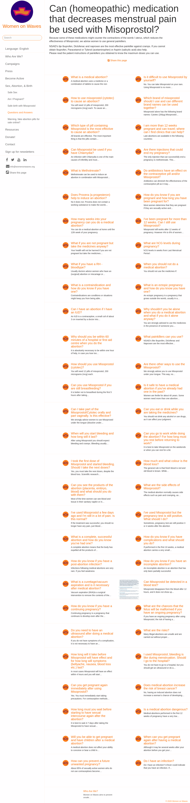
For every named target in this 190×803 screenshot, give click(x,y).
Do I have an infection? (159, 761)
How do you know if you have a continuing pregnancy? (91, 607)
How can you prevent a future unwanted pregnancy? (90, 762)
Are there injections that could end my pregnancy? (163, 151)
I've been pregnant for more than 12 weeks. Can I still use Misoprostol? (165, 222)
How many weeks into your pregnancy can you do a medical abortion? (92, 222)
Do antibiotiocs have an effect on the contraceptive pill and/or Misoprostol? (165, 174)
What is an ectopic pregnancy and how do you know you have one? (164, 288)
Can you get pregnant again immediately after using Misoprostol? (89, 688)
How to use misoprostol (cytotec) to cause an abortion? (92, 99)
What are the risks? (156, 630)
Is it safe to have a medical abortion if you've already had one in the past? (163, 388)
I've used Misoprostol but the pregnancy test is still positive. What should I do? (163, 516)
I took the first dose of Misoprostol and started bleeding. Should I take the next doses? (93, 464)
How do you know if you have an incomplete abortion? (165, 562)
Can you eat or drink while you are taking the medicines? (164, 411)
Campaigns (12, 63)
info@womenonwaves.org (20, 166)
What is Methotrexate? (86, 170)
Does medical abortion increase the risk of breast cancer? (164, 686)
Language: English (17, 48)
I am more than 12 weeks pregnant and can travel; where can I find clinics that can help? (164, 129)
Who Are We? (14, 56)
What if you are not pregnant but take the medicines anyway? (92, 244)
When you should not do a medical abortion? (161, 265)
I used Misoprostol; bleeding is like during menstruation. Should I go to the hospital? (165, 658)
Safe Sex (12, 92)
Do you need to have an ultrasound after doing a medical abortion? (92, 633)
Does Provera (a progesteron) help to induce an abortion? (90, 196)
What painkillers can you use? (163, 336)
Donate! (10, 137)
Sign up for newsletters (19, 151)
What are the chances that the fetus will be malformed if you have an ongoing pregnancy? (163, 609)
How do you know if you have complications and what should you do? (164, 540)
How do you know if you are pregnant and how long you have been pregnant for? (165, 198)
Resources (12, 129)
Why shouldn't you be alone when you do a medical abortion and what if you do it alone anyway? (165, 314)
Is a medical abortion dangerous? (166, 709)
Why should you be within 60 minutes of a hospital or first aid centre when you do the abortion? (91, 341)
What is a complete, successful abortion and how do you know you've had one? (91, 540)
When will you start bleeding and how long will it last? (92, 435)
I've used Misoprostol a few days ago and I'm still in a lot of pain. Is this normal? (93, 516)
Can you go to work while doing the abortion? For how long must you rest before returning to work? (165, 438)
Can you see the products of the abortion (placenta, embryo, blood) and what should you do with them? (92, 489)
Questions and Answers (20, 112)
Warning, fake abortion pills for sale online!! (24, 121)
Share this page (16, 172)
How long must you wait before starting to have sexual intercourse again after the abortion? (91, 714)
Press (8, 71)
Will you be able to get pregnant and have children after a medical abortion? (93, 740)
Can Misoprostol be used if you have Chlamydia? (91, 151)
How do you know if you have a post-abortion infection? (91, 562)
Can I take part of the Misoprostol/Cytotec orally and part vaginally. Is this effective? (91, 412)
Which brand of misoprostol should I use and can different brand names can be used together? (163, 102)
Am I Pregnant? (16, 99)
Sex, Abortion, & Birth (18, 85)
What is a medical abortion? (89, 77)
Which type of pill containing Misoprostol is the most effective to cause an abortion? (92, 129)
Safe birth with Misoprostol (21, 106)
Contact (10, 144)
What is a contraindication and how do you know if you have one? (91, 288)
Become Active (14, 78)
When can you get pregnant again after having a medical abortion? (162, 740)
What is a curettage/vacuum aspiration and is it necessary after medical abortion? (90, 585)
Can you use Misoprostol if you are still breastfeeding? (91, 386)
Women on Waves (22, 15)
